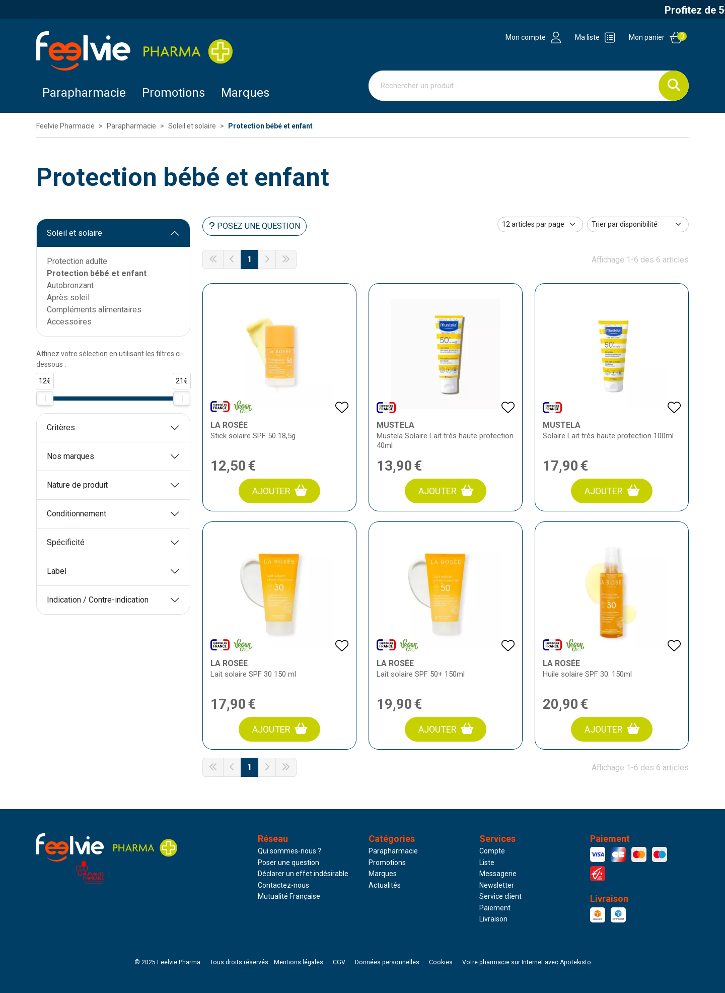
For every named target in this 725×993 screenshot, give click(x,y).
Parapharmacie (84, 93)
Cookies (441, 962)
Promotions (387, 862)
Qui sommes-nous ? (289, 851)
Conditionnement (76, 513)
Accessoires (69, 321)
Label (56, 571)
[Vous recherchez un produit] (514, 86)
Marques (245, 93)
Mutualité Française (289, 896)
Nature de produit (77, 485)
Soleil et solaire (74, 233)
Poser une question (288, 862)
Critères (61, 427)
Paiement (495, 908)
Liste (486, 862)
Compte (492, 851)
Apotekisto (526, 962)
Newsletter (496, 885)
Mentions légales (298, 962)
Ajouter (279, 490)
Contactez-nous (283, 885)
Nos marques (70, 456)
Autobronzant (70, 285)
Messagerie (498, 874)
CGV (339, 962)
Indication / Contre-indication (98, 600)
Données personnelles (387, 962)
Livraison (493, 919)
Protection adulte (77, 261)
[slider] (44, 398)
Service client (500, 896)
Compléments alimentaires (94, 309)
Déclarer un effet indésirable (303, 874)
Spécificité (66, 542)
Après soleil (68, 297)
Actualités (385, 885)
